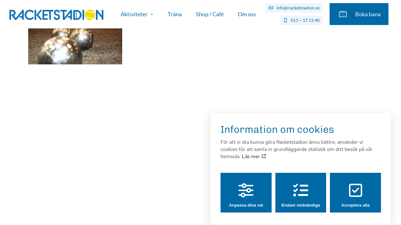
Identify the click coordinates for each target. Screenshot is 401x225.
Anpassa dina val (246, 189)
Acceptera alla (355, 189)
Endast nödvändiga (301, 189)
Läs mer (254, 150)
